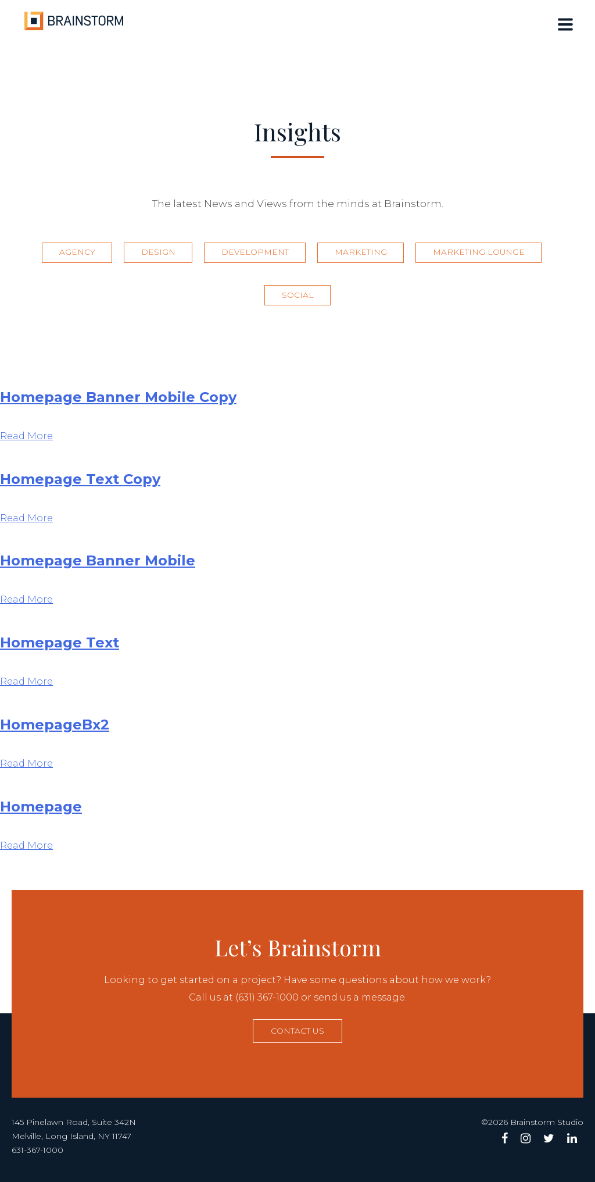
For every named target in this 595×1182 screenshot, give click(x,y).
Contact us (297, 1033)
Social (298, 298)
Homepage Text (59, 646)
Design (156, 254)
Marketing (362, 254)
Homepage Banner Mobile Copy (118, 399)
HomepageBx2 (54, 728)
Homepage (41, 809)
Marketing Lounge (482, 254)
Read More (26, 438)
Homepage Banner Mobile (97, 564)
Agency (73, 254)
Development (255, 254)
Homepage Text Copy (80, 481)
